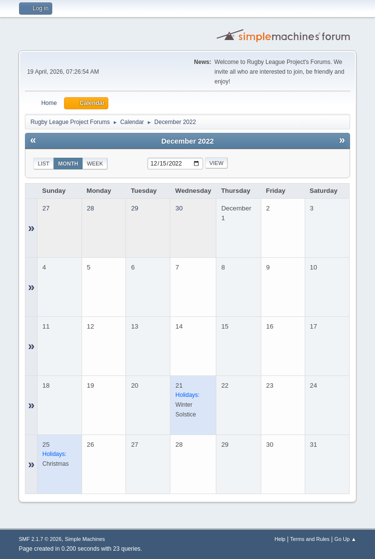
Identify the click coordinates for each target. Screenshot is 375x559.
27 (46, 208)
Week (95, 163)
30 (179, 208)
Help (279, 539)
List (43, 163)
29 (134, 208)
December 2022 (187, 141)
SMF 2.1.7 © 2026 (40, 539)
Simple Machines (85, 539)
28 (90, 208)
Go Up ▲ (345, 539)
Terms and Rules (310, 539)
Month (68, 163)
